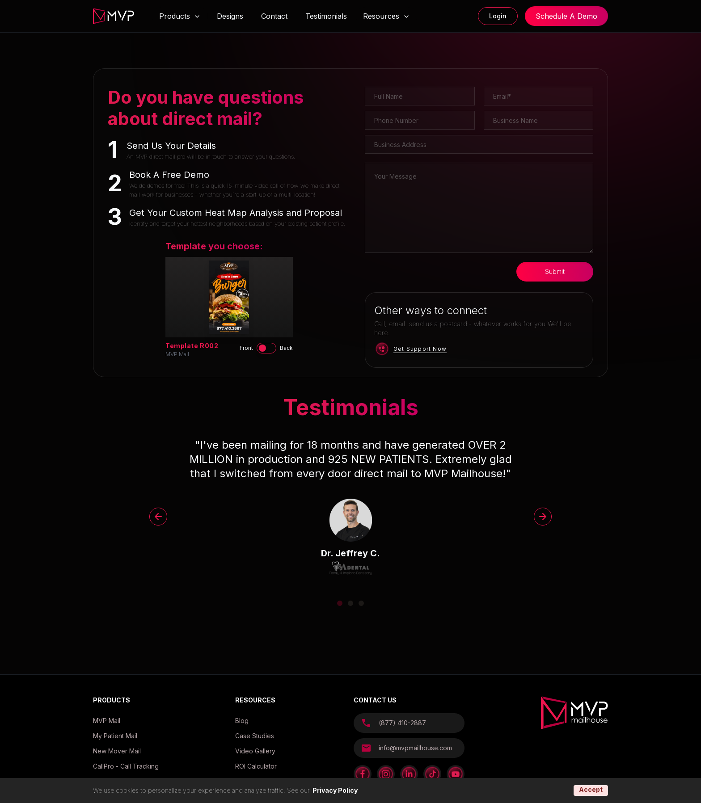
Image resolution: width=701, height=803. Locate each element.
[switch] (266, 348)
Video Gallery (255, 751)
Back (286, 348)
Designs (230, 16)
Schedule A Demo (566, 16)
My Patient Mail (115, 736)
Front (246, 348)
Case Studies (254, 736)
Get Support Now (420, 348)
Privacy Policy (335, 790)
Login (498, 16)
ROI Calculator (256, 766)
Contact (274, 16)
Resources (386, 16)
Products (174, 16)
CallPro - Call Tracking (126, 766)
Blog (242, 720)
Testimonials (326, 16)
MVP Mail (106, 720)
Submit (555, 271)
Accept (591, 789)
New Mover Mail (117, 751)
